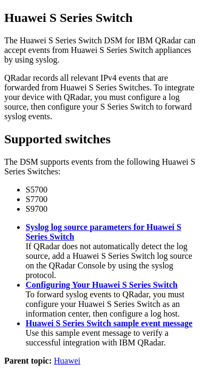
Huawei (67, 360)
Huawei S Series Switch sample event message (109, 323)
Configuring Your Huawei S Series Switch (102, 284)
